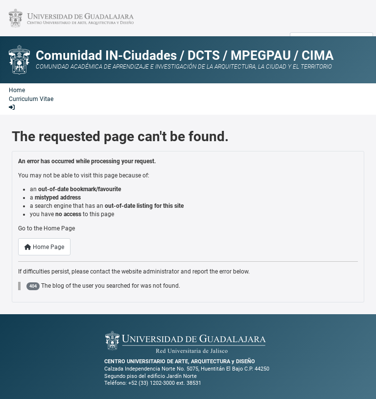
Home (17, 90)
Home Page (44, 247)
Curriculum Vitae (31, 99)
